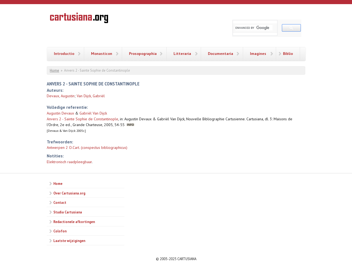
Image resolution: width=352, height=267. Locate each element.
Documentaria (220, 53)
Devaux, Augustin (61, 95)
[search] (254, 27)
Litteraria (182, 53)
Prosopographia (143, 53)
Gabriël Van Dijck (93, 113)
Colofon (60, 231)
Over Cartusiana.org (69, 193)
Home (54, 70)
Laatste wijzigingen (69, 240)
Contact (59, 202)
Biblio (288, 53)
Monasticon (101, 53)
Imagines (258, 53)
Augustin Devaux (60, 113)
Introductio (64, 53)
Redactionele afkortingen (74, 221)
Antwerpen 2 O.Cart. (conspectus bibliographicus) (87, 147)
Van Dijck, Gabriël (91, 95)
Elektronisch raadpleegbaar (69, 161)
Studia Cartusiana (67, 212)
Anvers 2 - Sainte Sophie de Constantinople (82, 118)
